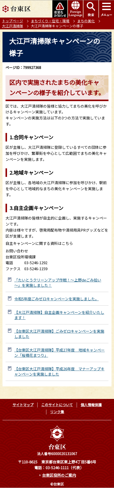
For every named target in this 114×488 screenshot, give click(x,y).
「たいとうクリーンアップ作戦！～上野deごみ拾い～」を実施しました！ (57, 282)
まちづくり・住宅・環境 (50, 20)
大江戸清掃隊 (12, 25)
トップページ (12, 20)
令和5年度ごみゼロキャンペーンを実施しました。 (56, 298)
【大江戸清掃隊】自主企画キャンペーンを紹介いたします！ (59, 315)
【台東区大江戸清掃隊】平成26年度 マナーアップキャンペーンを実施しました (59, 371)
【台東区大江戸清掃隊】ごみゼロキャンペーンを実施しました (59, 333)
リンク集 (57, 411)
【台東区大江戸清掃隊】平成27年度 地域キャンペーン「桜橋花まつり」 (59, 352)
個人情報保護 (91, 404)
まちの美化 (86, 20)
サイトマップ (23, 404)
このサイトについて (57, 404)
